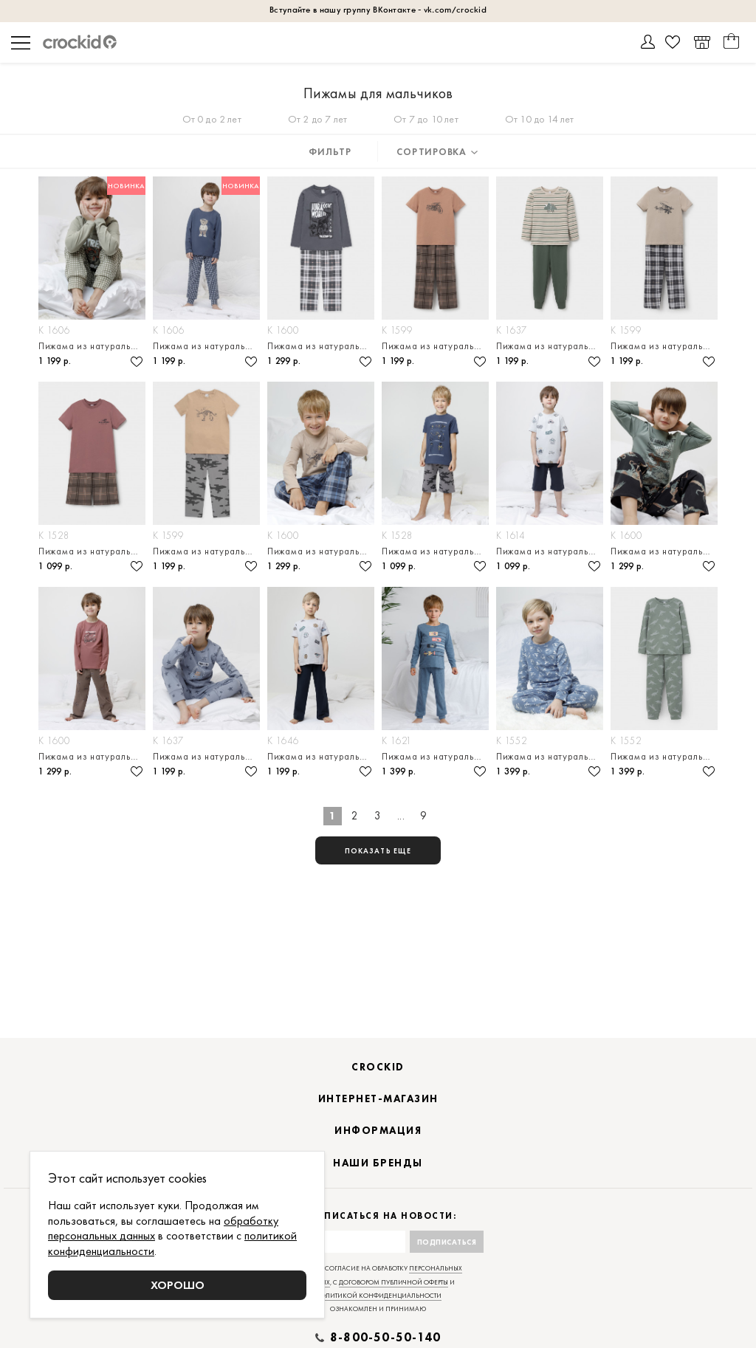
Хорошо (178, 1285)
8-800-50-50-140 (385, 1337)
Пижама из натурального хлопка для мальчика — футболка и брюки (435, 346)
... (401, 815)
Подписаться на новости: (378, 1216)
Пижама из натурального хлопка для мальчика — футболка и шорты (91, 551)
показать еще (378, 851)
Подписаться (447, 1242)
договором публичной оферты (393, 1282)
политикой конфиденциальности (378, 1295)
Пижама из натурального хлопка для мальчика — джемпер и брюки (91, 346)
